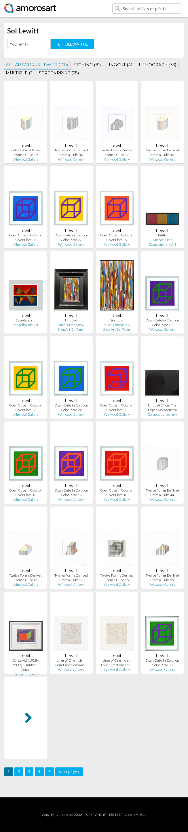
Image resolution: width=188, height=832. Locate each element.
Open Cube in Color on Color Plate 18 (117, 492)
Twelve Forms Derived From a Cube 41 (25, 577)
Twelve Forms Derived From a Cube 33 (71, 577)
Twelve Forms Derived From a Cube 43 (162, 152)
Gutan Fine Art (25, 674)
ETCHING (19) (87, 64)
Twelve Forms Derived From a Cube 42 (117, 152)
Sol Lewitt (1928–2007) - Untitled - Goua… (26, 665)
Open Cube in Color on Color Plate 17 (71, 492)
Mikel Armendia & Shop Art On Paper (71, 327)
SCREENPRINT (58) (59, 73)
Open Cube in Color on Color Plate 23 (26, 407)
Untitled (162, 235)
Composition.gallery (162, 414)
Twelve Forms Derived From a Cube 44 (162, 492)
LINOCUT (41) (120, 64)
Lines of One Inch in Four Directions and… (71, 662)
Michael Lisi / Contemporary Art (162, 242)
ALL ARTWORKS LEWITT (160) (37, 64)
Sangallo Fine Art (25, 325)
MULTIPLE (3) (20, 73)
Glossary (131, 814)
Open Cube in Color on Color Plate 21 (162, 322)
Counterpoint (26, 320)
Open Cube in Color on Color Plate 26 (117, 407)
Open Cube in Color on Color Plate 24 (71, 407)
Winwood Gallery (26, 159)
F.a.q (143, 814)
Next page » (69, 771)
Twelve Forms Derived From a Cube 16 (117, 577)
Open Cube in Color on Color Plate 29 (117, 237)
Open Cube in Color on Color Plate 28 (26, 237)
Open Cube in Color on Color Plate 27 (71, 237)
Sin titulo (116, 320)
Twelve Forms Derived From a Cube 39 (25, 152)
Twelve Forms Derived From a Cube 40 (71, 152)
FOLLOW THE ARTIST (72, 45)
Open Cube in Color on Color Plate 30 (162, 662)
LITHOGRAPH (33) (157, 64)
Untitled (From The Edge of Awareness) (162, 407)
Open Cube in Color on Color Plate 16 (26, 492)
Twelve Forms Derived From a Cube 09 (162, 577)
